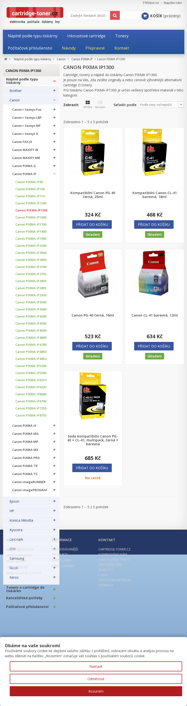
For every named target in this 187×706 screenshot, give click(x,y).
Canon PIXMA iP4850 (30, 354)
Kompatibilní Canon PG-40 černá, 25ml (92, 195)
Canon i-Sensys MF (26, 128)
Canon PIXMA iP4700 (30, 347)
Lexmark (16, 542)
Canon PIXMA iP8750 (30, 417)
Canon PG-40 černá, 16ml (93, 315)
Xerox (14, 580)
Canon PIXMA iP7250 (30, 410)
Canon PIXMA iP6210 (30, 382)
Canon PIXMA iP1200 (30, 205)
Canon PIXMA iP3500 (30, 304)
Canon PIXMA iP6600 (30, 396)
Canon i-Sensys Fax (26, 112)
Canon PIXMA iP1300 (31, 212)
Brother (15, 93)
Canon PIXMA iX (24, 428)
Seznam (100, 104)
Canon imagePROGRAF (29, 492)
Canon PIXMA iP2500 (30, 255)
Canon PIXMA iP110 (30, 198)
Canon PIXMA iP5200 (30, 368)
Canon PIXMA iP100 (30, 191)
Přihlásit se (151, 3)
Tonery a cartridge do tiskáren (25, 591)
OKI (12, 551)
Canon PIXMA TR (24, 468)
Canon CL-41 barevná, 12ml (154, 315)
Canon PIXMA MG (25, 436)
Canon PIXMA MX (25, 452)
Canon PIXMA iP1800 (30, 234)
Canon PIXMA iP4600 (30, 340)
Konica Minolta (21, 523)
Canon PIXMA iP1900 (30, 241)
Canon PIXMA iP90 (29, 184)
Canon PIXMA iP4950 (30, 361)
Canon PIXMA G (24, 168)
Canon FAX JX (22, 144)
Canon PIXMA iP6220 (30, 389)
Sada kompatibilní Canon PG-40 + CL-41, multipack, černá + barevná (92, 440)
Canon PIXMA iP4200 (30, 318)
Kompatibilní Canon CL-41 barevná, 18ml (154, 195)
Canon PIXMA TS (24, 476)
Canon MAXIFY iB (25, 152)
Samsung (16, 561)
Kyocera (15, 532)
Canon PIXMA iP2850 (30, 283)
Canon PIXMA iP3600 (30, 311)
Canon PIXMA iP (24, 176)
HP (11, 513)
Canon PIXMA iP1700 (30, 227)
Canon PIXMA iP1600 (30, 219)
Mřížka (88, 104)
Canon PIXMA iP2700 (30, 269)
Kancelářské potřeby (24, 600)
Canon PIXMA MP (25, 444)
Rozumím (95, 691)
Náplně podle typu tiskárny (22, 83)
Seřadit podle (124, 104)
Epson (14, 504)
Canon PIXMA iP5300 (30, 375)
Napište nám (173, 3)
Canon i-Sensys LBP (27, 120)
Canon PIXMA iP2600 (30, 262)
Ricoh (13, 570)
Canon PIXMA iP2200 (30, 248)
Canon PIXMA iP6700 (30, 403)
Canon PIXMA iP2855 (30, 290)
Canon (14, 102)
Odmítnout (95, 678)
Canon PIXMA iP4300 (30, 326)
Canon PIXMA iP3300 (30, 297)
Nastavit (96, 666)
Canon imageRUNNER (29, 484)
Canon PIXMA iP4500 (30, 333)
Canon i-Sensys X (25, 136)
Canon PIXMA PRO (26, 460)
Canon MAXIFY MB (26, 160)
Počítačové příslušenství (27, 609)
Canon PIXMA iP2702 (30, 276)
